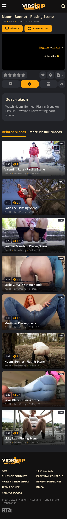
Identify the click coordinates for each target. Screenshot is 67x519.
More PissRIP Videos (45, 132)
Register (44, 47)
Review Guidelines (48, 481)
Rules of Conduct (14, 476)
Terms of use (11, 487)
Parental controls (49, 476)
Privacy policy (12, 492)
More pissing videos (16, 481)
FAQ (4, 470)
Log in (56, 47)
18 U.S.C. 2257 (44, 470)
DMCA (40, 487)
